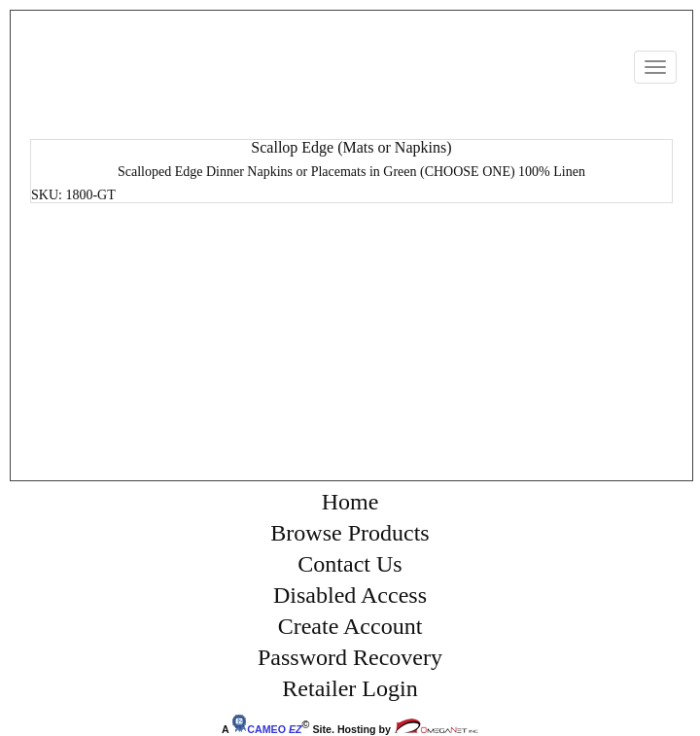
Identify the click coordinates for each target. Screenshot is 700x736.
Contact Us (350, 564)
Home (350, 501)
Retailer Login (349, 688)
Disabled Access (350, 595)
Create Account (350, 626)
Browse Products (349, 532)
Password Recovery (350, 657)
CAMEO (266, 729)
